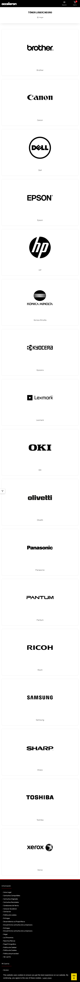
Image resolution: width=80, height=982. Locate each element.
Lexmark (40, 420)
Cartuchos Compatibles (11, 896)
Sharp (40, 770)
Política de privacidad (11, 954)
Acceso (6, 970)
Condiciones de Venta (11, 906)
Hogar (41, 17)
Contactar (7, 912)
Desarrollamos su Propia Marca (14, 922)
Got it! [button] (74, 977)
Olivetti (40, 520)
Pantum (40, 620)
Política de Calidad (9, 947)
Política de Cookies (10, 950)
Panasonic (40, 570)
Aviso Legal (7, 892)
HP (40, 270)
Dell (40, 170)
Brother (40, 70)
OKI (40, 470)
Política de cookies (10, 915)
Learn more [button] (47, 978)
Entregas (6, 918)
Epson (40, 220)
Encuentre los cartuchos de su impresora (17, 925)
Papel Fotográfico (9, 944)
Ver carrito (7, 957)
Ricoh (40, 670)
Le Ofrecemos (8, 938)
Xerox (40, 870)
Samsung (40, 720)
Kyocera (40, 370)
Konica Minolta (40, 320)
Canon (40, 120)
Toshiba (40, 820)
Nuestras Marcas (9, 941)
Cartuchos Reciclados (11, 902)
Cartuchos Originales (10, 899)
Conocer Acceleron (10, 909)
